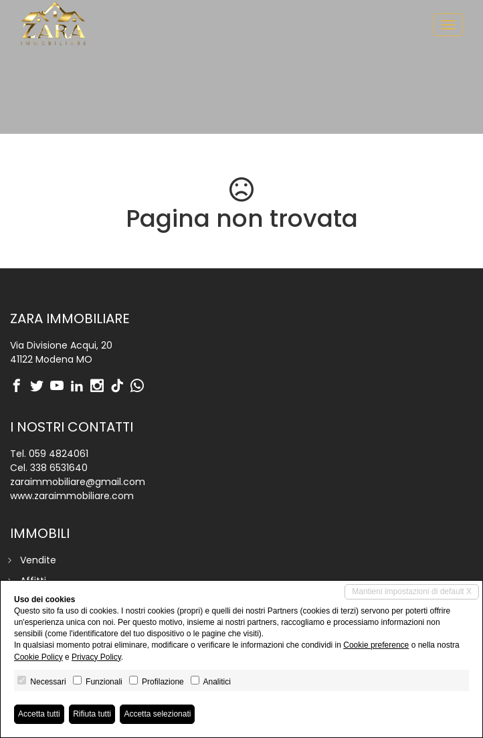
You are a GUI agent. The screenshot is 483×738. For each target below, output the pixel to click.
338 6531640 (59, 467)
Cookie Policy (38, 657)
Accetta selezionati (157, 714)
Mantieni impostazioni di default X (412, 591)
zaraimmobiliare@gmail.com (77, 481)
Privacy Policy (96, 657)
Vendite (38, 560)
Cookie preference (376, 645)
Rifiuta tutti (92, 714)
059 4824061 (58, 453)
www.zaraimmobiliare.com (72, 495)
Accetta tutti (39, 714)
